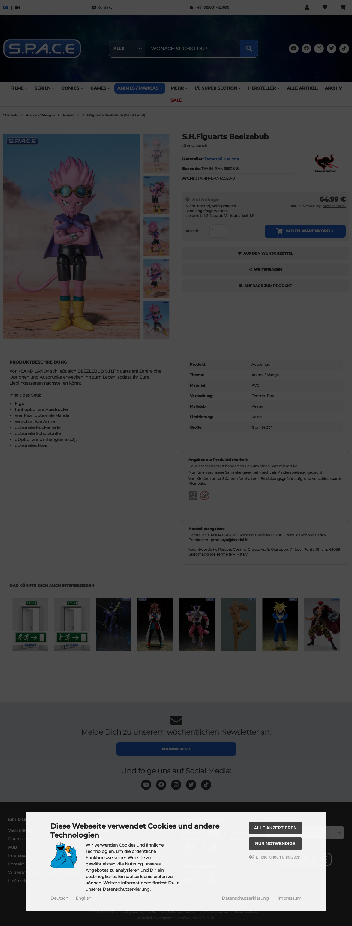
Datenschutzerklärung (245, 898)
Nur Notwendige (275, 843)
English (83, 898)
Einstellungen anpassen (274, 857)
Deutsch (59, 898)
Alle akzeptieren (275, 828)
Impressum (290, 898)
